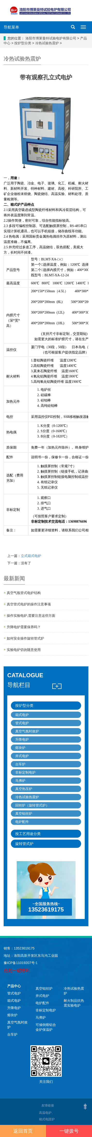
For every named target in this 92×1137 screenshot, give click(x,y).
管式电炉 (22, 723)
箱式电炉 (22, 715)
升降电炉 (22, 739)
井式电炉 (22, 756)
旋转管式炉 (24, 844)
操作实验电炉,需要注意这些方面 (31, 615)
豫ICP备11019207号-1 (21, 963)
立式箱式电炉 (31, 556)
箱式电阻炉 (47, 1119)
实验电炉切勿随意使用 (24, 650)
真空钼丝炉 (23, 813)
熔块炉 (20, 748)
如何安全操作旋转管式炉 (25, 638)
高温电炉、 (63, 1112)
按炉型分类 (22, 43)
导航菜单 (11, 27)
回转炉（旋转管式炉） (32, 805)
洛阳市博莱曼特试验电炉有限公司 (50, 38)
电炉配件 (22, 822)
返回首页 (23, 1131)
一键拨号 (69, 1131)
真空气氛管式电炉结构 (24, 593)
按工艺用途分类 (28, 834)
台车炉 (20, 764)
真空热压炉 (23, 789)
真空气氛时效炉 (27, 731)
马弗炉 (20, 781)
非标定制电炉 (25, 772)
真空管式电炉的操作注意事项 (29, 604)
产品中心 (14, 986)
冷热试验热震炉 (47, 43)
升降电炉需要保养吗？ (24, 627)
